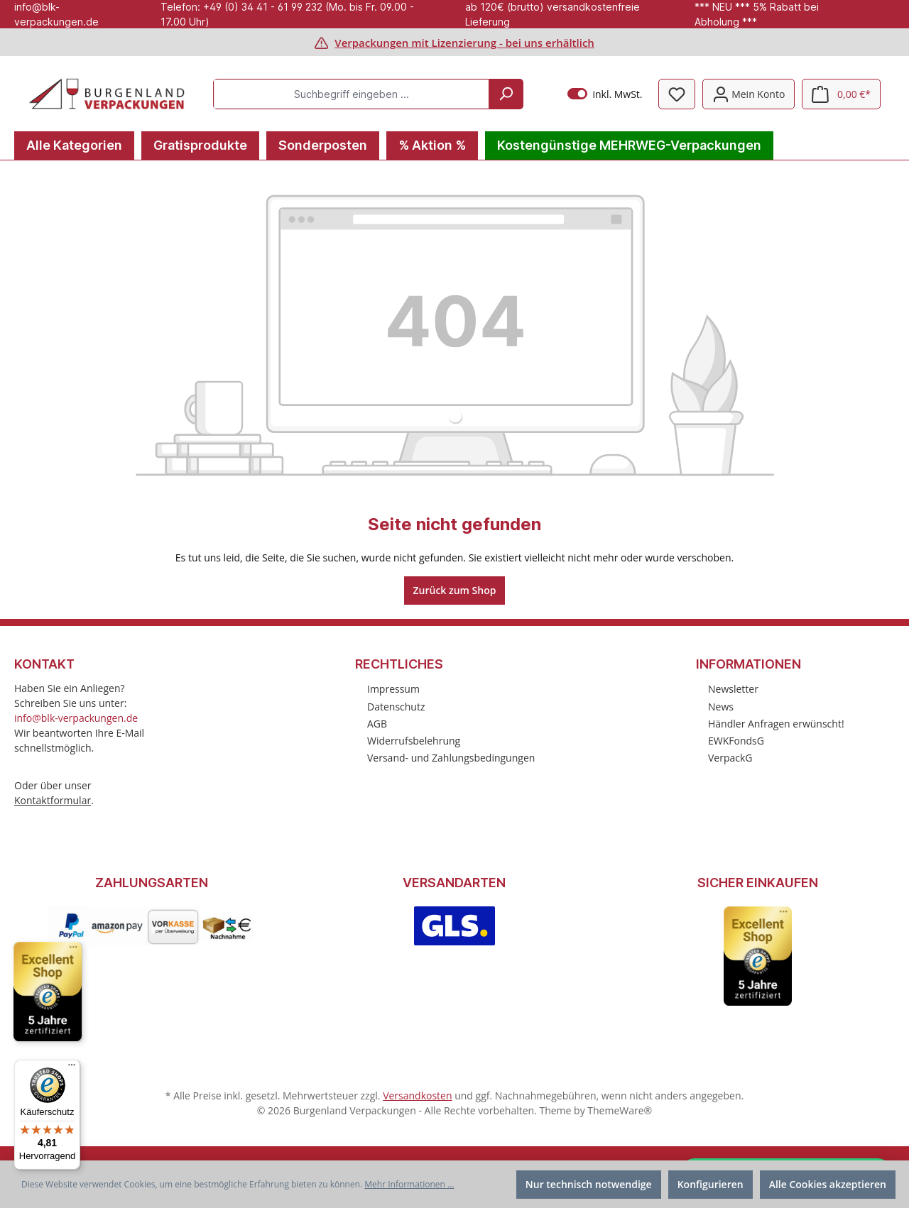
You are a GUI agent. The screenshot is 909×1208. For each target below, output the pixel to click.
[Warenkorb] (841, 94)
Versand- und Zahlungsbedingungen (451, 757)
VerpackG (730, 757)
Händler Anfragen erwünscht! (776, 723)
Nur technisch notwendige (589, 1184)
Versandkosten (417, 1095)
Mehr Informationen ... (409, 1184)
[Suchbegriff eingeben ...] (351, 94)
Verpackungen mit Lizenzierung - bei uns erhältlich (464, 42)
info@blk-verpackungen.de (76, 718)
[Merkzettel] (677, 94)
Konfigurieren (710, 1184)
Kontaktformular (52, 800)
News (721, 706)
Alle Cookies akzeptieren (827, 1184)
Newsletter (733, 689)
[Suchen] (506, 94)
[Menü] (71, 1068)
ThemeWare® (619, 1110)
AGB (377, 723)
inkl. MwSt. (605, 94)
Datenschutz (396, 706)
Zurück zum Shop (454, 590)
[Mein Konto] (749, 94)
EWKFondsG (736, 740)
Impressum (393, 689)
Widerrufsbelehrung (413, 740)
